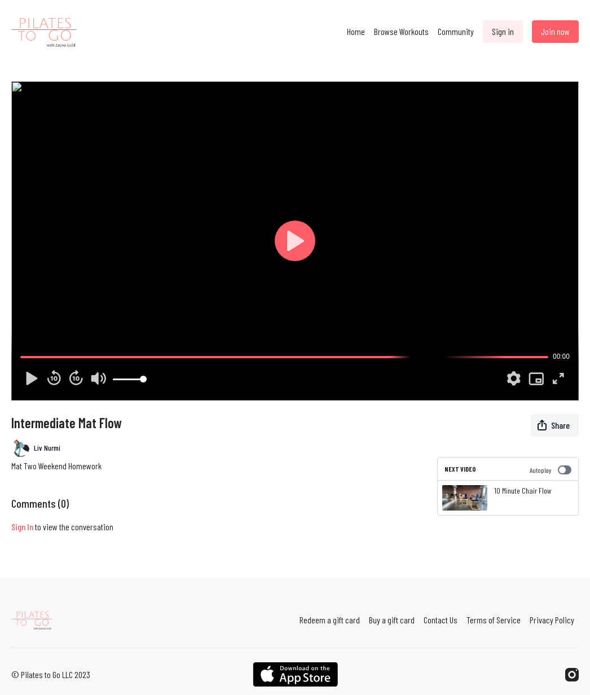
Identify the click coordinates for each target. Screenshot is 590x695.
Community (456, 31)
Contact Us (440, 619)
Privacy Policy (552, 619)
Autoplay (550, 469)
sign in (22, 526)
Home (356, 31)
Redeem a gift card (330, 619)
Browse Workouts (401, 31)
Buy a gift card (392, 619)
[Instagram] (572, 674)
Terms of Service (493, 619)
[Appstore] (295, 674)
